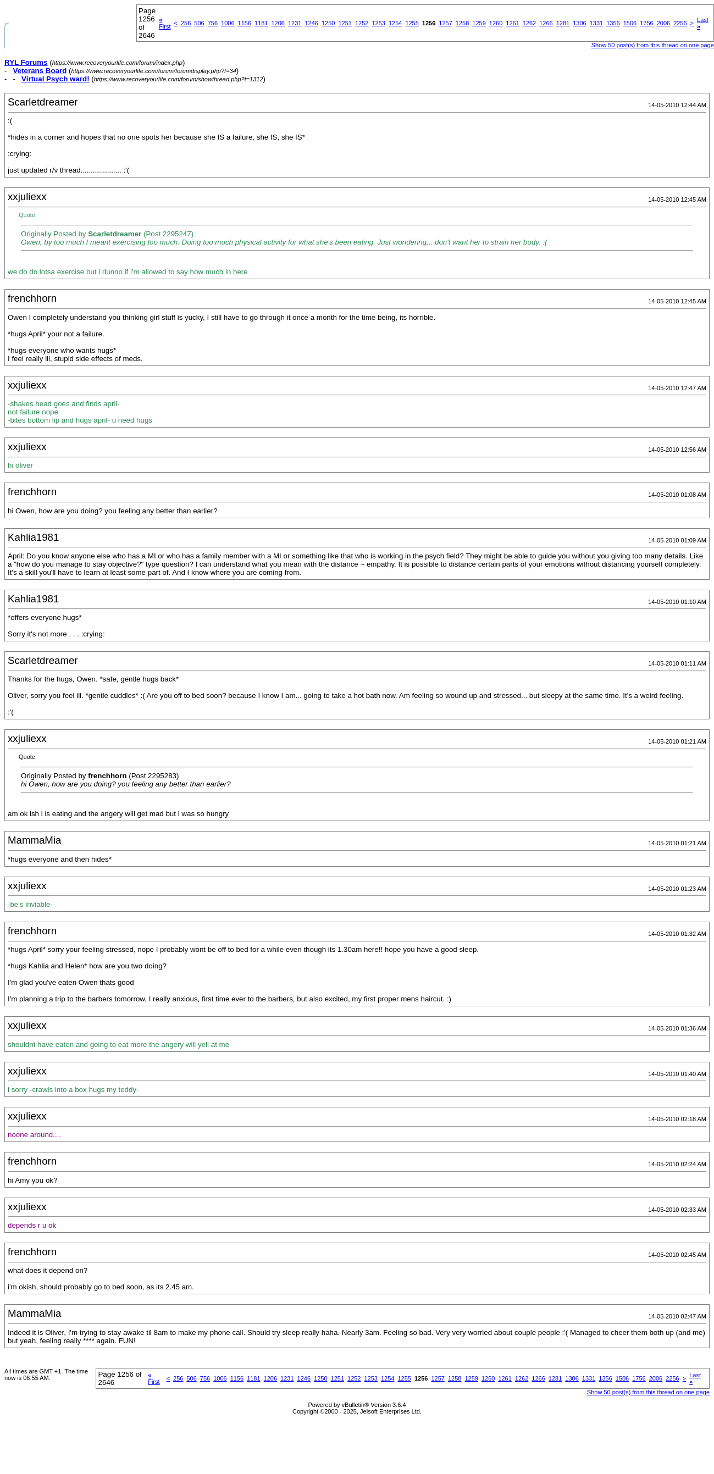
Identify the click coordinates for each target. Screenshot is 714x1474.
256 (186, 23)
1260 (495, 23)
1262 (529, 23)
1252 (361, 23)
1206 (278, 23)
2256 (680, 23)
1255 (411, 23)
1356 (612, 23)
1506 (629, 23)
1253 (378, 23)
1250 (328, 23)
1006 (227, 23)
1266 (545, 23)
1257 (445, 23)
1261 (512, 23)
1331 (596, 23)
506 (199, 23)
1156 (244, 23)
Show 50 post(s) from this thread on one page (652, 45)
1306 (579, 23)
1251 (344, 23)
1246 (311, 23)
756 (213, 23)
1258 (462, 23)
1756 (646, 23)
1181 (261, 23)
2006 (663, 23)
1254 (395, 23)
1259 (478, 23)
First (164, 23)
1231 (294, 23)
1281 (562, 23)
